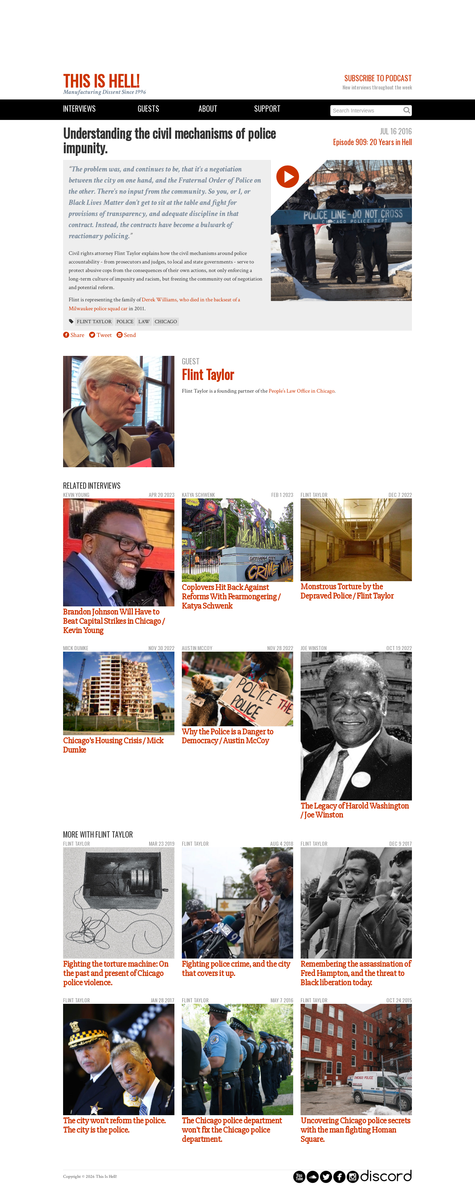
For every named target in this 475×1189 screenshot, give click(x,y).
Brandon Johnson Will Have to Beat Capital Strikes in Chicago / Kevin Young (114, 621)
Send (130, 335)
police (125, 321)
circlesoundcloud (313, 1177)
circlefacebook (339, 1177)
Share (77, 335)
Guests (148, 108)
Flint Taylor (94, 321)
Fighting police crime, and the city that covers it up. (236, 969)
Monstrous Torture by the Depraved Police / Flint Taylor (347, 591)
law (144, 321)
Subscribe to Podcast (378, 78)
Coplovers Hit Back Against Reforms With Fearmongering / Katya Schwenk (231, 596)
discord (386, 1177)
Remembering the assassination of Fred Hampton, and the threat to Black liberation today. (355, 973)
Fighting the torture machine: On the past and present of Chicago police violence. (115, 973)
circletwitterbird (326, 1177)
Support (267, 108)
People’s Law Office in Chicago (301, 390)
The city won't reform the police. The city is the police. (114, 1125)
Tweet (104, 335)
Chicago (166, 321)
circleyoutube (299, 1177)
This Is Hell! (101, 80)
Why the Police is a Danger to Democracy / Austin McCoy (227, 736)
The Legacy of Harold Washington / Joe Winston (355, 810)
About (208, 108)
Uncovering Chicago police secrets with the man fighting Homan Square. (355, 1130)
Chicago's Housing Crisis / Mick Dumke (113, 745)
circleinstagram (353, 1177)
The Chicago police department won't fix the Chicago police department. (232, 1130)
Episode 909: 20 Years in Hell (372, 142)
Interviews (79, 108)
